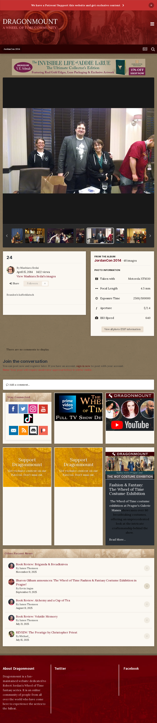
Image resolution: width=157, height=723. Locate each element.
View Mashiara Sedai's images (36, 276)
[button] (7, 236)
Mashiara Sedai (29, 267)
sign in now (83, 366)
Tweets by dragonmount (70, 675)
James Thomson (28, 568)
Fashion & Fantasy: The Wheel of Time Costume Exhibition (127, 489)
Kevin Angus (26, 588)
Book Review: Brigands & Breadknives (42, 564)
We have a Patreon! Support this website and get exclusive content (75, 5)
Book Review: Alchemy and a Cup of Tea (43, 600)
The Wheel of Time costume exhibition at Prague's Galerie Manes (129, 505)
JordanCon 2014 (107, 260)
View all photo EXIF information (122, 329)
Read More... (117, 539)
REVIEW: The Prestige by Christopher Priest (46, 632)
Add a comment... (18, 384)
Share (14, 283)
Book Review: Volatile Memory (37, 616)
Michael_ (24, 636)
